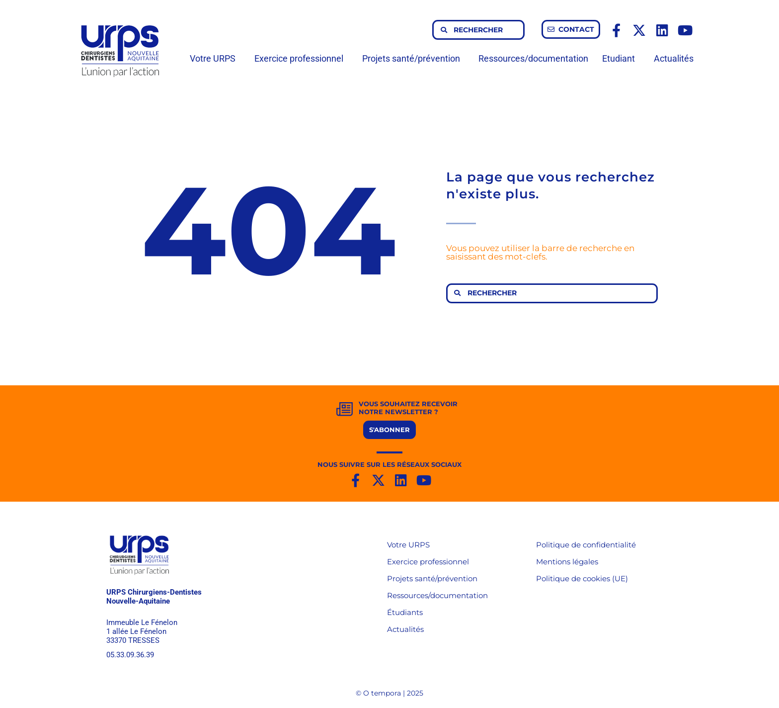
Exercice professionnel (301, 58)
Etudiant (621, 58)
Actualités (674, 58)
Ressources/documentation (533, 58)
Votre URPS (215, 58)
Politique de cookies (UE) (582, 578)
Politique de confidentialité (586, 544)
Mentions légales (567, 561)
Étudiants (405, 612)
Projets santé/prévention (413, 58)
